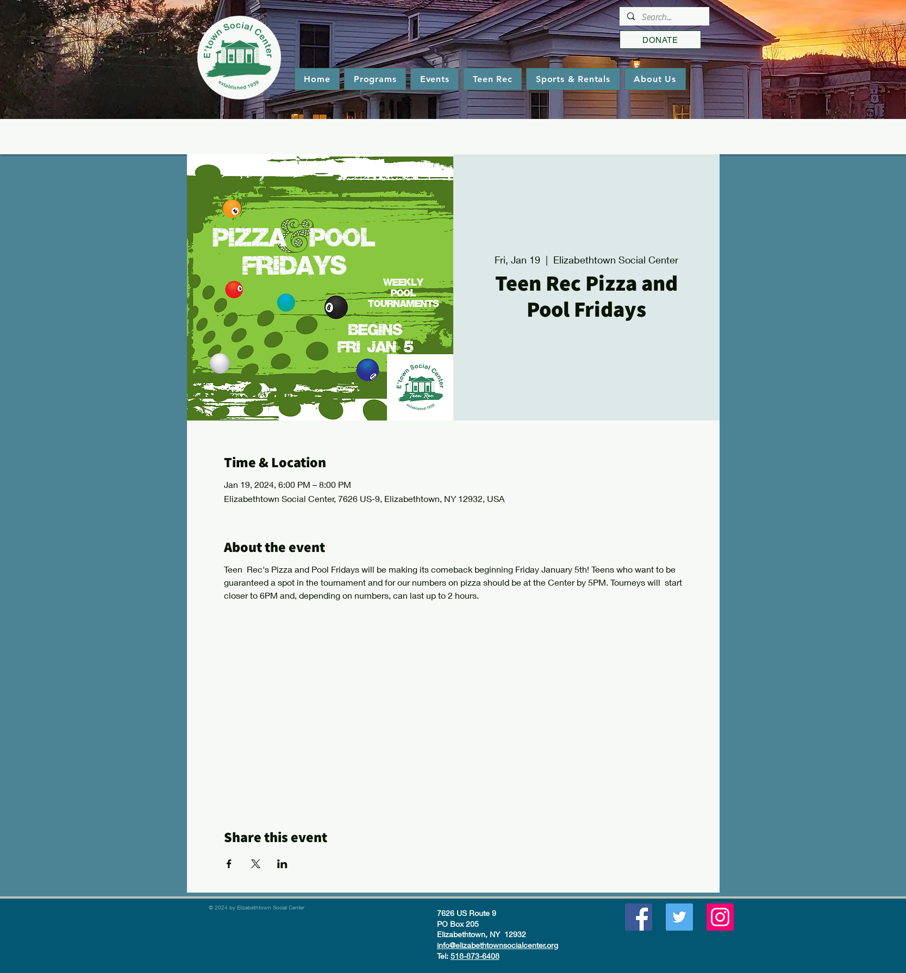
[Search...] (663, 17)
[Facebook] (638, 917)
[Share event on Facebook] (229, 863)
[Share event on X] (256, 863)
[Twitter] (679, 917)
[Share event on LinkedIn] (282, 863)
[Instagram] (720, 917)
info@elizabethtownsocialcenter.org (497, 945)
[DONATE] (660, 39)
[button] (375, 79)
